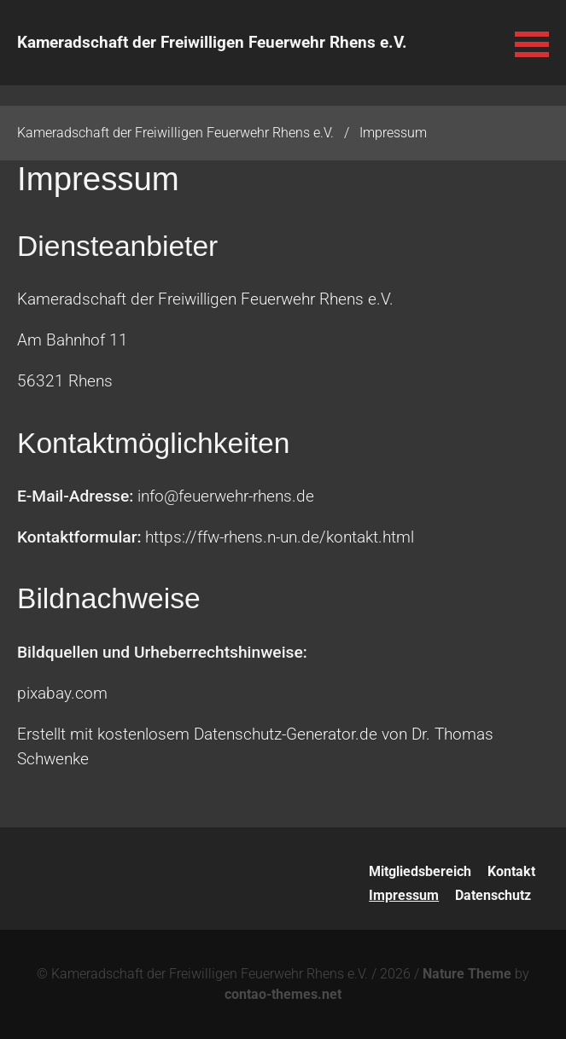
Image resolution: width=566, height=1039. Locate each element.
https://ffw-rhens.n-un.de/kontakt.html (279, 537)
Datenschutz (493, 895)
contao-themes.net (283, 994)
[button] (532, 43)
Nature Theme (467, 974)
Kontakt (511, 871)
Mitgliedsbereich (420, 871)
